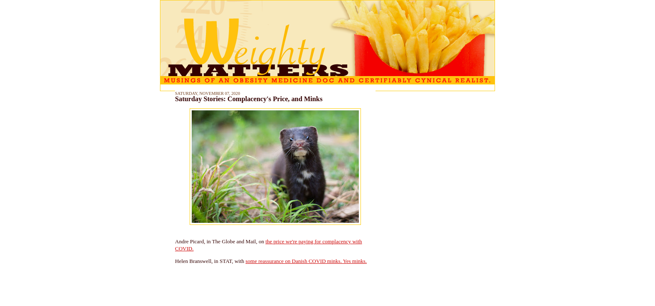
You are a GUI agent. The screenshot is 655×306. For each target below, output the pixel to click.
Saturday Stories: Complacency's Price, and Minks (248, 99)
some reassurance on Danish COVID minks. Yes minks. (306, 261)
